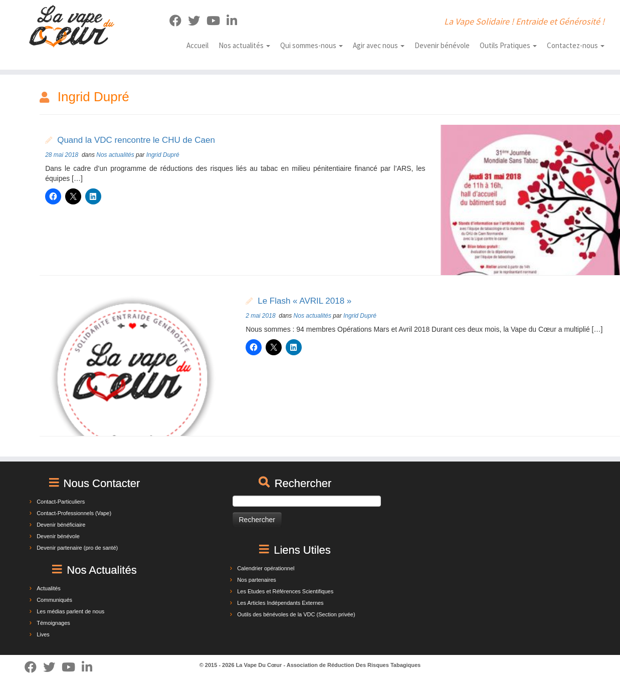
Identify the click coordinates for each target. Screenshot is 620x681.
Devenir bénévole (442, 45)
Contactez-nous (575, 45)
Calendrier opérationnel (265, 568)
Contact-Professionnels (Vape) (74, 513)
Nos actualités (244, 45)
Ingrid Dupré (162, 154)
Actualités (49, 588)
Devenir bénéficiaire (61, 525)
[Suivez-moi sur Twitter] (197, 21)
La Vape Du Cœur (259, 665)
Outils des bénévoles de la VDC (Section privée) (296, 614)
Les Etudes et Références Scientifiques (285, 591)
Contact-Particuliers (61, 502)
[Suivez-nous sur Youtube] (216, 21)
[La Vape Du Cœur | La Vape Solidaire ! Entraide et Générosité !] (71, 26)
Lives (43, 634)
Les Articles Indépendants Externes (280, 603)
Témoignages (53, 623)
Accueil (197, 45)
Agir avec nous (378, 45)
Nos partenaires (256, 580)
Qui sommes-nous (311, 45)
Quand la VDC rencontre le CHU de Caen (136, 140)
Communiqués (54, 600)
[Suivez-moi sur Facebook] (178, 21)
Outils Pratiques (508, 45)
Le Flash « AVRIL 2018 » (304, 301)
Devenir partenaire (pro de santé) (77, 548)
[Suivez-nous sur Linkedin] (235, 21)
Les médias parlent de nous (70, 611)
